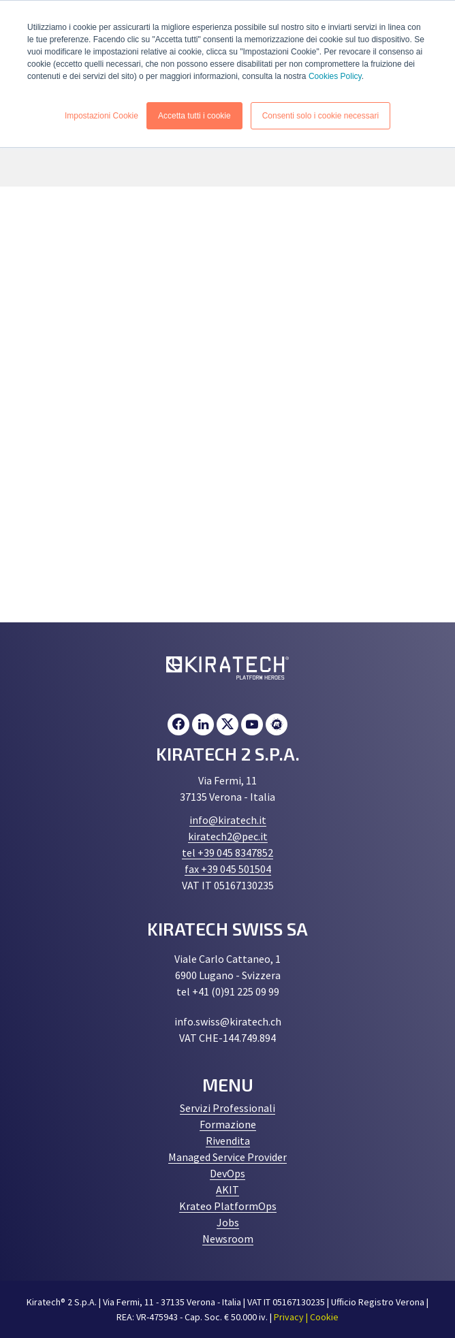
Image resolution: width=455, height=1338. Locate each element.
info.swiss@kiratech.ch (227, 1021)
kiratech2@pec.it (228, 836)
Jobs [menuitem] (228, 1222)
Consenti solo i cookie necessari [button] (320, 115)
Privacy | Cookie (306, 1317)
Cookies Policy (335, 76)
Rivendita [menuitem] (228, 1140)
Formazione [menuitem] (228, 1124)
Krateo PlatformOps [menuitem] (228, 1206)
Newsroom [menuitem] (227, 1238)
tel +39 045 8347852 (227, 852)
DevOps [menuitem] (227, 1173)
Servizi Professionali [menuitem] (227, 1108)
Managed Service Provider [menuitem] (227, 1157)
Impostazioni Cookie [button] (101, 115)
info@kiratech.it (227, 820)
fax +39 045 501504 (228, 869)
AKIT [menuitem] (227, 1189)
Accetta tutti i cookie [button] (194, 115)
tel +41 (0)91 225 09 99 (227, 991)
